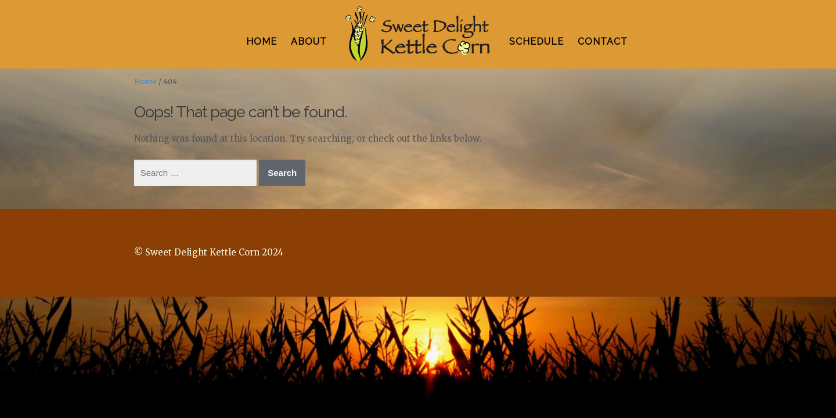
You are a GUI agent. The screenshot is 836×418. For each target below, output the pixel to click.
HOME (261, 41)
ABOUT (309, 41)
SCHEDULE (536, 41)
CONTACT (603, 41)
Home (145, 82)
